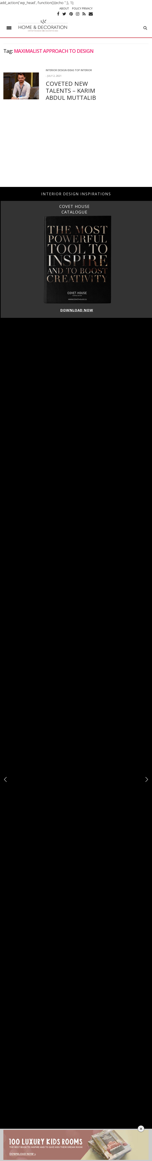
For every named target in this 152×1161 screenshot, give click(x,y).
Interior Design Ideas (60, 70)
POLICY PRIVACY (82, 8)
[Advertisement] (76, 150)
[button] (147, 780)
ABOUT (64, 8)
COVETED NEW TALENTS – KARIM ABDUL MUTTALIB (71, 90)
